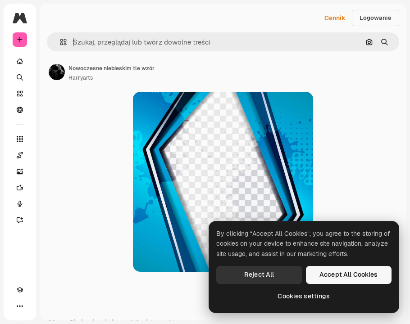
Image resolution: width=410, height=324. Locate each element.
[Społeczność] (20, 110)
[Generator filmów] (20, 187)
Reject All (259, 274)
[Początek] (20, 61)
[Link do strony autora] (57, 72)
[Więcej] (20, 306)
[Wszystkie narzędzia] (20, 139)
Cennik (335, 18)
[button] (59, 42)
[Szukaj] (20, 77)
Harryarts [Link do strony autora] (80, 77)
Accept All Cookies (348, 274)
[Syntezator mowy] (20, 204)
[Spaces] (20, 155)
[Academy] (20, 290)
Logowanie (376, 18)
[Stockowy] (20, 93)
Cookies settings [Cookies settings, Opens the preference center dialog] (304, 296)
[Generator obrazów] (20, 171)
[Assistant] (20, 220)
